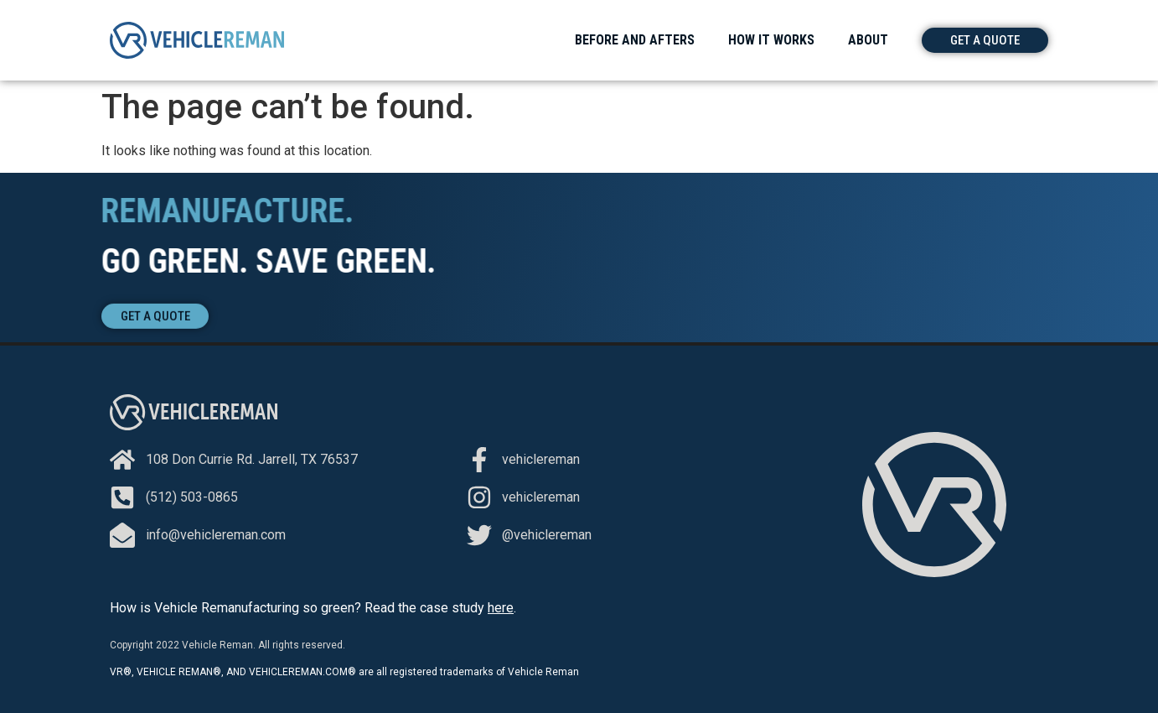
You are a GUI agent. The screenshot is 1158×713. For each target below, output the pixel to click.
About (868, 40)
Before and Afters (635, 40)
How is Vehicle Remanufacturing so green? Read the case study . (313, 608)
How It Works (771, 40)
